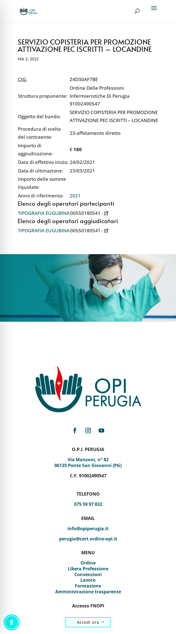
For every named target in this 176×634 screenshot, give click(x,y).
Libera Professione (88, 569)
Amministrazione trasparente (88, 592)
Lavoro (88, 580)
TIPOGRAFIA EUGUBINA (44, 213)
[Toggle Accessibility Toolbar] (11, 622)
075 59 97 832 (88, 504)
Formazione (88, 586)
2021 (75, 195)
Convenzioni (88, 574)
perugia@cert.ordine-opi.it (88, 539)
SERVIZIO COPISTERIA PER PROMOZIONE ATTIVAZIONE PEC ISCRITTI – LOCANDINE (85, 45)
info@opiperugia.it (88, 528)
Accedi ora (88, 622)
